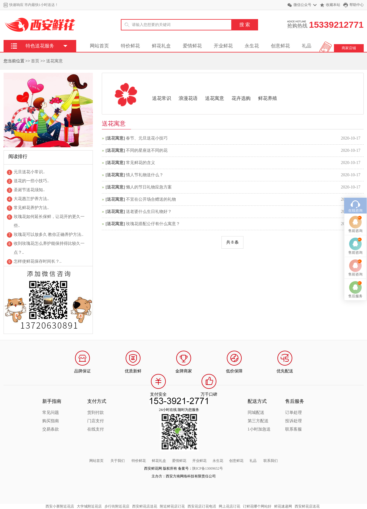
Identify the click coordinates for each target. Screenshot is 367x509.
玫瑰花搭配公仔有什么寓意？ (153, 224)
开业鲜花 (223, 45)
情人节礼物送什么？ (144, 175)
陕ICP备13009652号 (207, 468)
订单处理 (293, 412)
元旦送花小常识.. (29, 172)
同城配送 (256, 412)
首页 (35, 61)
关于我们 (117, 461)
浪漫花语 (188, 98)
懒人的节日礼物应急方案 (149, 187)
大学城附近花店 (89, 506)
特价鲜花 (130, 45)
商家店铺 (349, 48)
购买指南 (50, 421)
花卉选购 (241, 98)
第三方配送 (258, 421)
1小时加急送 (259, 429)
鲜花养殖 (267, 98)
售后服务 (355, 265)
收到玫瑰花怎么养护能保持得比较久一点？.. (49, 248)
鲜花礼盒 (161, 45)
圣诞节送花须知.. (29, 190)
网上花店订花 (229, 506)
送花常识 (161, 98)
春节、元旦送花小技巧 (147, 138)
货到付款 (95, 412)
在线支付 (95, 429)
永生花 (252, 45)
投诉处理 (293, 421)
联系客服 (293, 429)
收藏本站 (333, 5)
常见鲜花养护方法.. (31, 207)
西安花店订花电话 (202, 506)
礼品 (306, 45)
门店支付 (95, 421)
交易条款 (50, 429)
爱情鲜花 (192, 45)
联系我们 (270, 461)
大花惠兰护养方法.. (31, 199)
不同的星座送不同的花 (147, 150)
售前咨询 (355, 199)
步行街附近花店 (116, 506)
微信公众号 (302, 5)
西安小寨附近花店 (60, 506)
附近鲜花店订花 (172, 506)
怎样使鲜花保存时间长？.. (38, 261)
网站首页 (99, 45)
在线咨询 (355, 179)
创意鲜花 (280, 45)
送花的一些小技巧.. (31, 181)
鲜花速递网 (283, 506)
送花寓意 (54, 61)
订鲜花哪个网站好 (257, 506)
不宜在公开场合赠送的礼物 (151, 199)
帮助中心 (356, 5)
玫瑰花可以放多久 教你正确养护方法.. (49, 234)
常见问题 (50, 412)
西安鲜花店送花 (144, 506)
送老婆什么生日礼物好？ (149, 211)
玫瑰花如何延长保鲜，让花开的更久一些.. (49, 221)
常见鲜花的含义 (140, 162)
